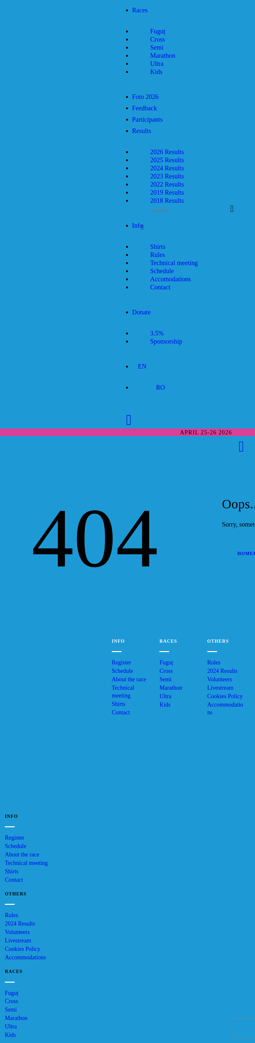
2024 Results (222, 671)
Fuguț (166, 662)
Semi (165, 679)
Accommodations (25, 957)
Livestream (220, 688)
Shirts (118, 704)
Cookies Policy (225, 696)
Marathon (170, 688)
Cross (166, 671)
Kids (164, 704)
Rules (214, 662)
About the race (129, 679)
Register (121, 662)
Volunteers (219, 679)
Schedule (122, 671)
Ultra (165, 696)
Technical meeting (26, 863)
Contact (121, 712)
